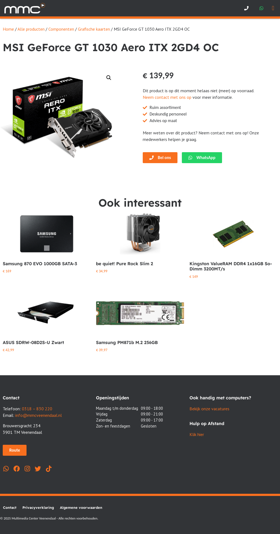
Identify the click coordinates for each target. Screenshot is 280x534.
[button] (273, 8)
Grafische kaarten (94, 29)
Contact (9, 507)
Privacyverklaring (38, 507)
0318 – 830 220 (37, 408)
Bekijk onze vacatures (209, 408)
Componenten (61, 29)
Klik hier (196, 434)
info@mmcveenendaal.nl (38, 415)
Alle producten (31, 29)
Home (8, 29)
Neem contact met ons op (167, 97)
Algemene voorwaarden (81, 507)
